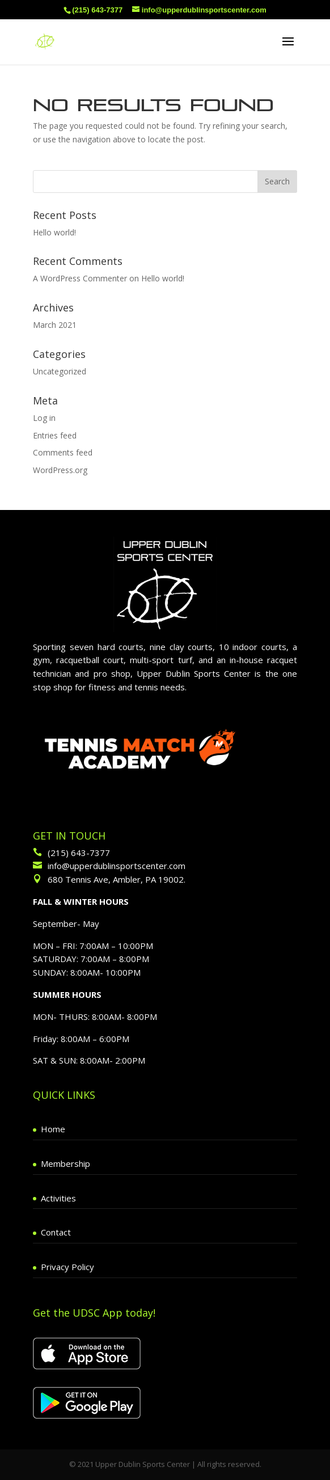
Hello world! (54, 232)
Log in (44, 417)
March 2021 (55, 324)
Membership (65, 1163)
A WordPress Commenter (80, 278)
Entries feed (55, 435)
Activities (58, 1198)
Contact (56, 1232)
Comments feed (62, 452)
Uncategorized (59, 371)
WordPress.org (60, 470)
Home (53, 1129)
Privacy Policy (67, 1266)
